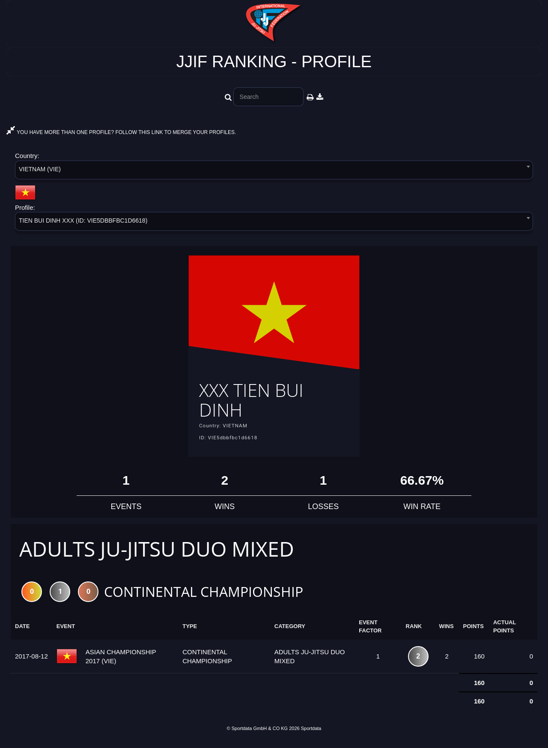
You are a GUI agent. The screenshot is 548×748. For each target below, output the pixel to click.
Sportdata (311, 733)
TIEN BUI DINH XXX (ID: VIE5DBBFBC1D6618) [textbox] (83, 220)
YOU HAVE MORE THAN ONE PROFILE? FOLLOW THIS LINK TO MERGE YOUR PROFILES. (121, 132)
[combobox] (274, 171)
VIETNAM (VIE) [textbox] (40, 169)
